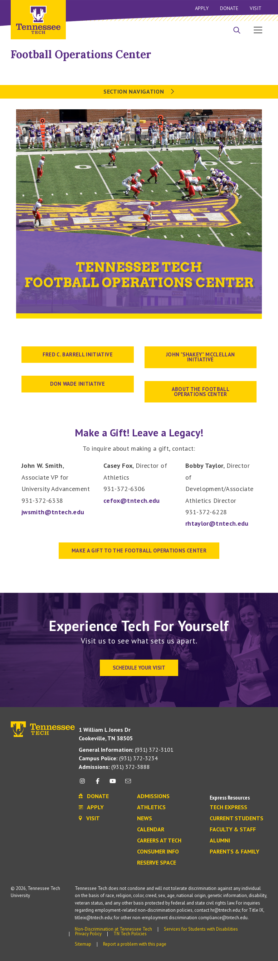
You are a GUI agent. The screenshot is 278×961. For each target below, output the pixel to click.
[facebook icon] (97, 783)
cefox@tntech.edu (131, 500)
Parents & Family (234, 852)
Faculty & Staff (233, 829)
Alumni (220, 840)
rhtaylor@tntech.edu (217, 523)
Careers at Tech (159, 840)
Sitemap (83, 944)
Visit (256, 8)
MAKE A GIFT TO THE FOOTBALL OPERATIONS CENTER (139, 550)
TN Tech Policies (130, 934)
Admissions (153, 796)
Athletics (151, 807)
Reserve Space (156, 863)
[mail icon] (127, 783)
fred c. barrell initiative (78, 354)
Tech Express (228, 807)
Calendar (150, 829)
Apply (202, 8)
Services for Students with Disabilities (201, 929)
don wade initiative (77, 383)
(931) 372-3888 (114, 766)
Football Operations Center (81, 54)
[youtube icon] (112, 783)
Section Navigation (139, 91)
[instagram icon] (84, 783)
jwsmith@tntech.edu (52, 512)
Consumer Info (158, 852)
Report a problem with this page (134, 944)
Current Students (236, 818)
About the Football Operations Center (200, 391)
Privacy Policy (88, 934)
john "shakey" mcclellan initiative (200, 357)
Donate (229, 8)
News (144, 818)
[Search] (237, 30)
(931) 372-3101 (126, 749)
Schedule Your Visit (139, 667)
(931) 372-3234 (118, 758)
